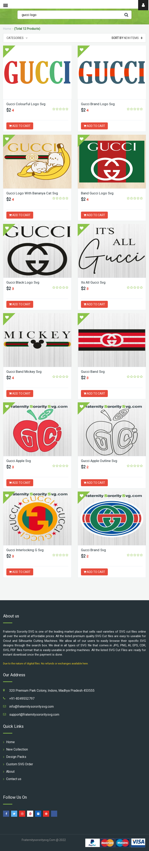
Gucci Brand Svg (93, 550)
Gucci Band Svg (93, 372)
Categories (17, 38)
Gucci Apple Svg (18, 461)
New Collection (17, 749)
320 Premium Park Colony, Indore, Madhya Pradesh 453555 (51, 690)
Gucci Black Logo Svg (23, 282)
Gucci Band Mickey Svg (24, 372)
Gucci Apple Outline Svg (99, 461)
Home (7, 29)
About (10, 771)
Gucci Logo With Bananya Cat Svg (32, 193)
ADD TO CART (20, 126)
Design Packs (16, 757)
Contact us (13, 779)
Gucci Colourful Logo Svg (26, 104)
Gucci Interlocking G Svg (25, 550)
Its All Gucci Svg (93, 282)
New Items (126, 38)
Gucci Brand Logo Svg (98, 104)
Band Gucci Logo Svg (97, 193)
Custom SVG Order (19, 764)
